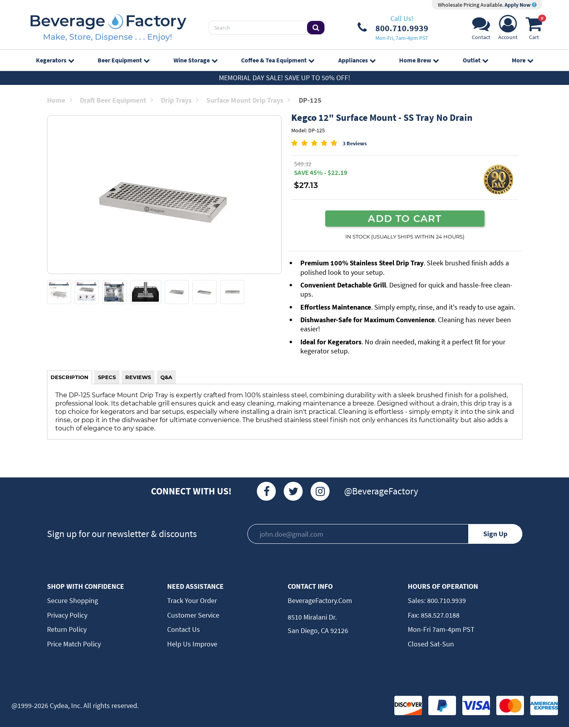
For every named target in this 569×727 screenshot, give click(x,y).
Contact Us (183, 629)
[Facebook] (266, 491)
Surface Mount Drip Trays (248, 100)
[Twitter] (293, 491)
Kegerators (55, 60)
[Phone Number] (393, 27)
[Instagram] (320, 491)
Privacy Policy (67, 615)
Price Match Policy (74, 643)
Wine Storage (195, 60)
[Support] (481, 30)
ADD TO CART (404, 218)
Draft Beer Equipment (116, 100)
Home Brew (419, 60)
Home (59, 100)
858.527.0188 (439, 615)
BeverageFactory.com (320, 600)
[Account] (508, 30)
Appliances (356, 60)
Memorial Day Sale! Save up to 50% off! (284, 77)
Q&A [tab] (166, 377)
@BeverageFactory (381, 491)
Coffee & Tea (277, 60)
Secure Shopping (72, 600)
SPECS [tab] (107, 377)
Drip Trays (179, 100)
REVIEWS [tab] (138, 377)
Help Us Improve (192, 643)
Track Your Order (192, 600)
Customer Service (193, 615)
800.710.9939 (446, 600)
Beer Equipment (123, 60)
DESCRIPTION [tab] (70, 377)
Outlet (475, 60)
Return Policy (67, 629)
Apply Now (521, 4)
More (522, 60)
